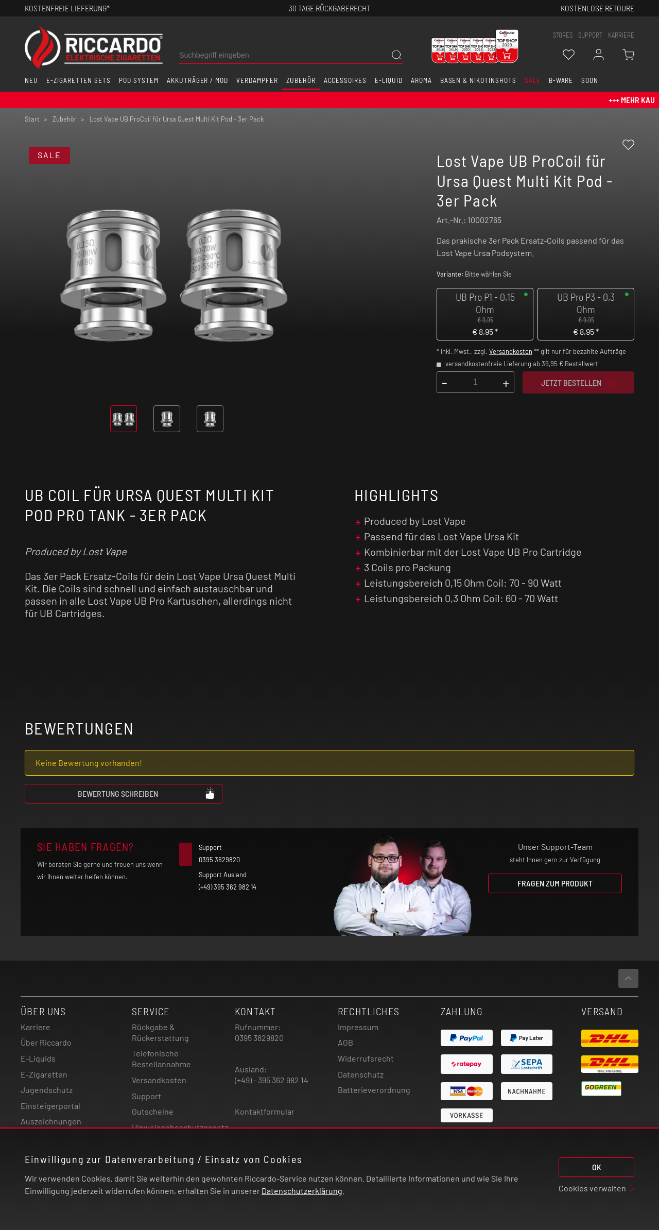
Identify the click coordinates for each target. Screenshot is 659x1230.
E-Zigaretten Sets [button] (78, 80)
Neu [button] (31, 80)
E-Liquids (38, 1058)
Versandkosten (510, 351)
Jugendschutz (47, 1090)
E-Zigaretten (44, 1074)
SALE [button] (533, 80)
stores (563, 35)
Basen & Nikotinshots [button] (478, 80)
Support (146, 1096)
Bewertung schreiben (147, 793)
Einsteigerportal (50, 1106)
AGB (345, 1042)
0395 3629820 (259, 1038)
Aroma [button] (421, 80)
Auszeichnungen (51, 1121)
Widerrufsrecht (366, 1058)
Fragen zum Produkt (555, 883)
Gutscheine (153, 1111)
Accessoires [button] (345, 80)
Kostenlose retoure (597, 8)
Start (32, 119)
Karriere (621, 35)
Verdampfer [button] (257, 80)
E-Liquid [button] (389, 80)
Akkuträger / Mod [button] (197, 80)
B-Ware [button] (561, 80)
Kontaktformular (264, 1111)
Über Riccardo (46, 1042)
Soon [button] (589, 80)
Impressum (358, 1027)
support (590, 35)
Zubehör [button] (301, 80)
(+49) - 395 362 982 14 (271, 1080)
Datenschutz (361, 1074)
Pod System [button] (139, 80)
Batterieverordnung (374, 1090)
